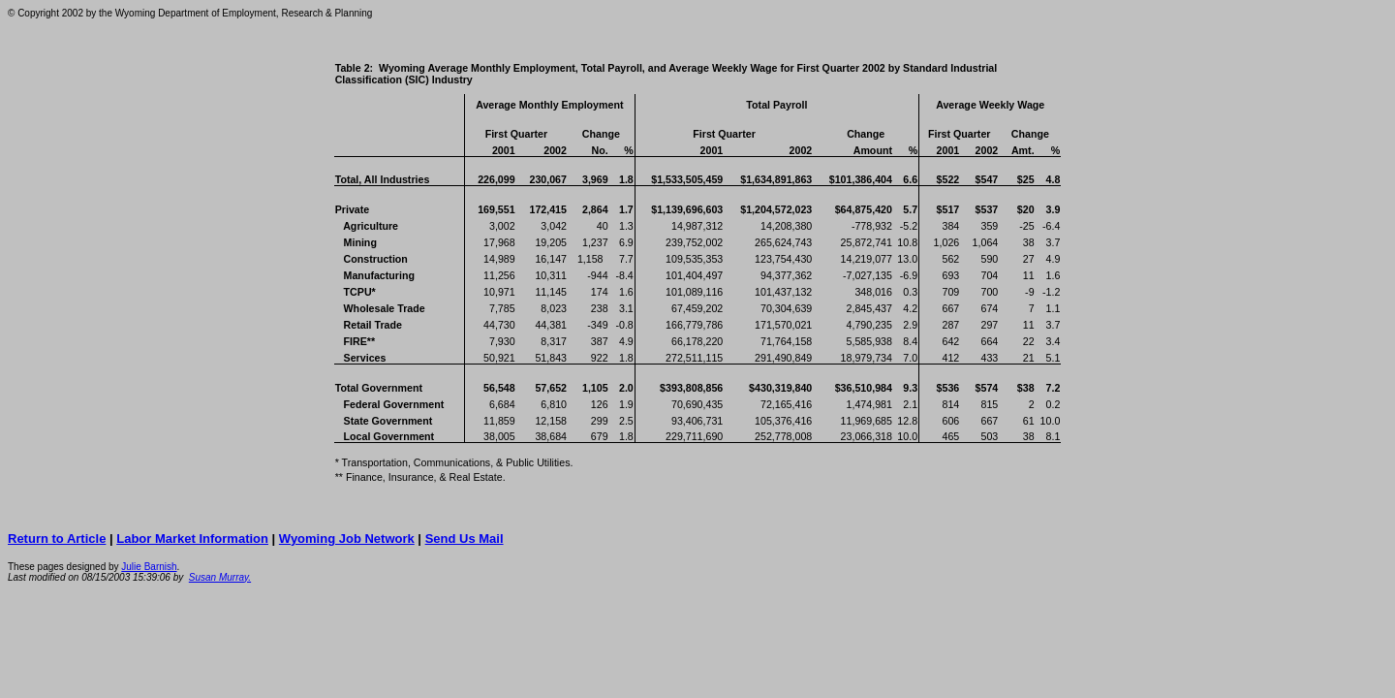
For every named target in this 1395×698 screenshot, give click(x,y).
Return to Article (57, 538)
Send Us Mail (464, 538)
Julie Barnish (148, 566)
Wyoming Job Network (347, 538)
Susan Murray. (220, 577)
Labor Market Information (192, 538)
